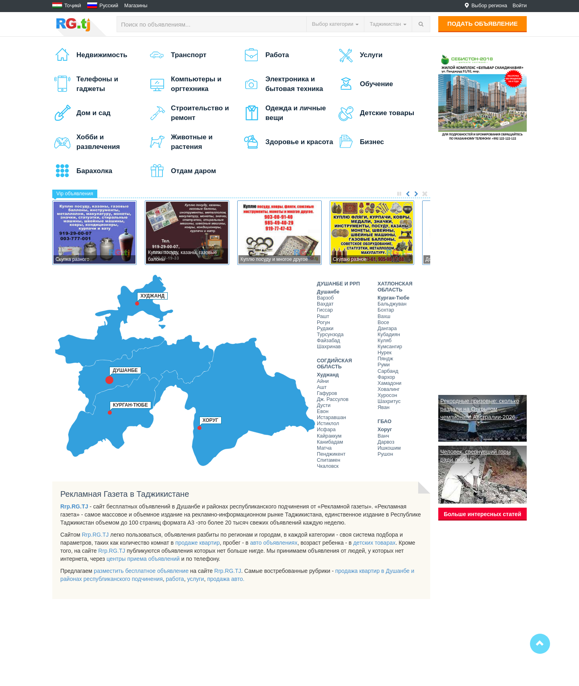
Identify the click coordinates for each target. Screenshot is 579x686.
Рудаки (325, 328)
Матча (324, 448)
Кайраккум (329, 436)
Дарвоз (386, 442)
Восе (383, 322)
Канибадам (330, 442)
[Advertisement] (482, 268)
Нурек (385, 352)
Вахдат (325, 304)
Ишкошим (389, 448)
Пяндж (385, 359)
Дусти (324, 405)
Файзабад (328, 340)
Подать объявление (483, 23)
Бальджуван (392, 304)
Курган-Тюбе (393, 298)
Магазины (136, 5)
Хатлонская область (395, 287)
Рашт (323, 316)
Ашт (321, 387)
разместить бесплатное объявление (141, 571)
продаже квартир (197, 542)
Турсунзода (330, 334)
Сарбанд (388, 371)
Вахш (384, 316)
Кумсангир (390, 346)
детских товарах (374, 542)
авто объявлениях (274, 542)
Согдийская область (334, 364)
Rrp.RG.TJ (74, 506)
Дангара (387, 328)
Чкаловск (328, 466)
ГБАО (384, 421)
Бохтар (386, 310)
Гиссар (325, 310)
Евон (323, 411)
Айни (323, 381)
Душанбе (328, 292)
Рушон (385, 454)
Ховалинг (389, 389)
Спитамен (328, 460)
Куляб (385, 340)
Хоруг (385, 429)
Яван (384, 407)
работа (175, 579)
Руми (384, 365)
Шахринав (329, 346)
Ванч (383, 436)
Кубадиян (389, 334)
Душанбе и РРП (338, 284)
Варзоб (325, 298)
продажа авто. (225, 579)
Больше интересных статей (483, 514)
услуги (195, 579)
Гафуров (327, 393)
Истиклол (328, 423)
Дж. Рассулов (333, 399)
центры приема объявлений (143, 559)
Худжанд (328, 375)
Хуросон (387, 395)
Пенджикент (331, 454)
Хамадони (389, 383)
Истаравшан (331, 417)
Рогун (323, 322)
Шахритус (389, 401)
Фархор (386, 377)
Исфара (326, 429)
